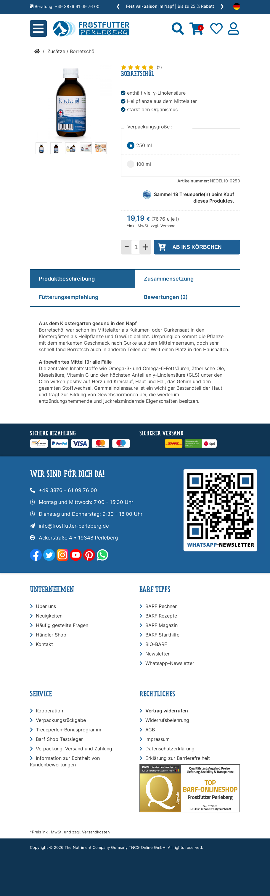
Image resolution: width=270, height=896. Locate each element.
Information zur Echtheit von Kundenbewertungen (65, 761)
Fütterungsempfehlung (68, 297)
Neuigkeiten (49, 616)
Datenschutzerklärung (170, 749)
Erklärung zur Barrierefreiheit (177, 758)
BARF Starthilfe (162, 635)
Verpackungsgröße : (150, 127)
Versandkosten (96, 832)
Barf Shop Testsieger (59, 739)
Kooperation (49, 711)
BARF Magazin (161, 625)
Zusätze (56, 51)
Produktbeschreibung (67, 279)
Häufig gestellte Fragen (62, 625)
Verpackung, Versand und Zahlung (74, 749)
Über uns (46, 606)
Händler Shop (51, 635)
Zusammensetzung (169, 279)
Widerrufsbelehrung (167, 720)
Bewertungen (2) (166, 297)
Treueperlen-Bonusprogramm (68, 730)
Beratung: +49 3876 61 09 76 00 (64, 6)
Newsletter (157, 654)
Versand (168, 226)
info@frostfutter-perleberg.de (74, 526)
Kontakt (44, 644)
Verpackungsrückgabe (61, 720)
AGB (150, 730)
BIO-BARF (156, 644)
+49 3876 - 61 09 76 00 (68, 490)
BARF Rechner (161, 606)
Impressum (157, 739)
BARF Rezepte (161, 616)
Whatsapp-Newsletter (169, 663)
